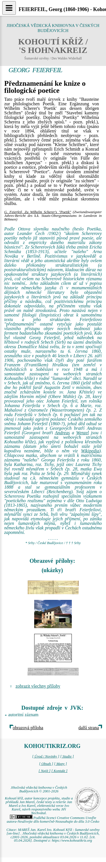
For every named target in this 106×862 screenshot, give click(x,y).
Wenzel (82, 432)
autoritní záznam (23, 714)
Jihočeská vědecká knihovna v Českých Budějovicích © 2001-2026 (39, 789)
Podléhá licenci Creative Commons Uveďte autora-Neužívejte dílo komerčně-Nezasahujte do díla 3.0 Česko (53, 820)
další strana (89, 727)
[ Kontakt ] (59, 771)
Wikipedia (90, 450)
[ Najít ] (44, 771)
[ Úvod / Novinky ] (45, 756)
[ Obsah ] (46, 764)
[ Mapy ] (60, 764)
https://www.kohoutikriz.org (72, 840)
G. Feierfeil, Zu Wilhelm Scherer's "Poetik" (37, 212)
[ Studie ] (67, 756)
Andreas (62, 432)
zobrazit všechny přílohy (38, 686)
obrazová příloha (28, 727)
